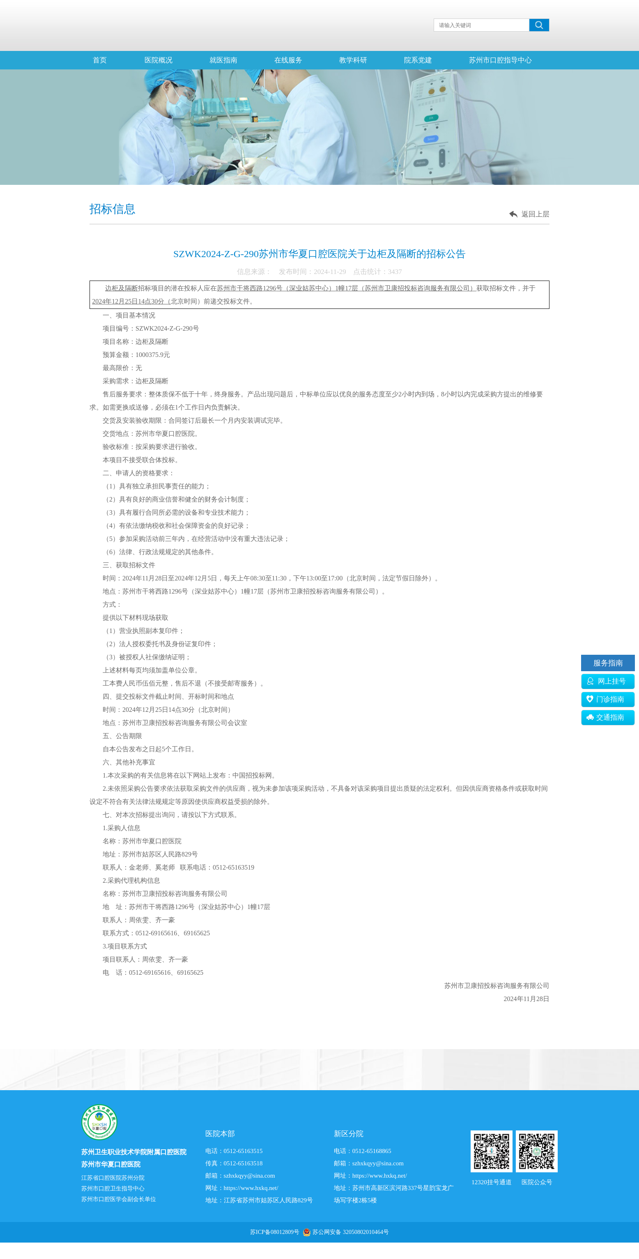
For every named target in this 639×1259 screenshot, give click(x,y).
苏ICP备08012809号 (274, 1232)
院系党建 (418, 60)
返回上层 (535, 214)
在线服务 (288, 60)
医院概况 (158, 60)
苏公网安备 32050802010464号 (351, 1232)
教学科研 (353, 60)
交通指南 (605, 717)
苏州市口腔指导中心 (500, 60)
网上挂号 (606, 681)
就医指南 (223, 60)
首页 (100, 60)
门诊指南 (605, 699)
